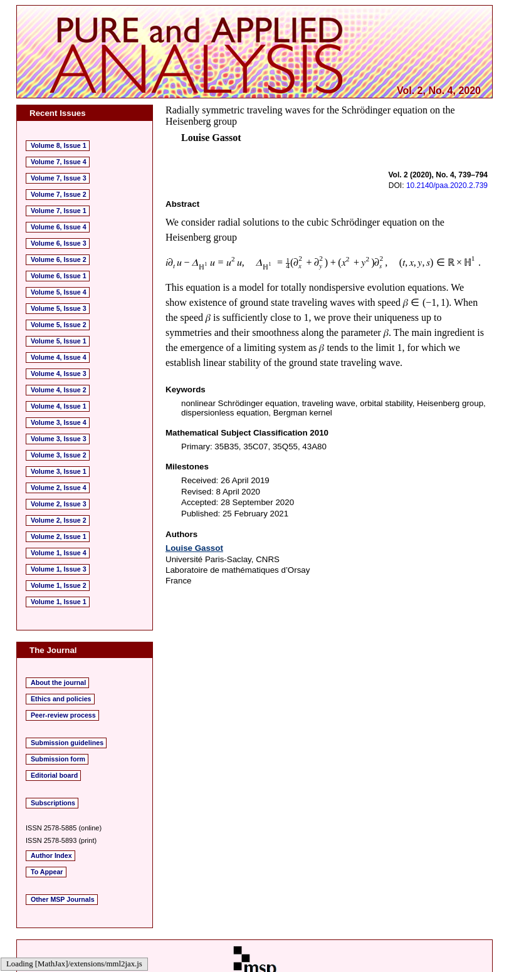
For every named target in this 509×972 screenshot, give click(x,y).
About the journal (58, 682)
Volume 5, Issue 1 (59, 341)
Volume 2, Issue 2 (59, 520)
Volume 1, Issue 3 (59, 569)
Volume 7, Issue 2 (59, 194)
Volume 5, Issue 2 (59, 324)
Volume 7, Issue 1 (59, 210)
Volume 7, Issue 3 (59, 178)
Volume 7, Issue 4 (59, 161)
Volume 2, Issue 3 (59, 504)
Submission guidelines (67, 742)
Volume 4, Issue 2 (59, 390)
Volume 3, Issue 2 (59, 455)
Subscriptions (53, 803)
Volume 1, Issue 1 (59, 601)
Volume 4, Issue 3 (59, 373)
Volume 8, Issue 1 (59, 145)
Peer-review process (63, 715)
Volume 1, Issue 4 (59, 553)
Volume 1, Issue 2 (59, 585)
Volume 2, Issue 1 (59, 536)
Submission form (58, 759)
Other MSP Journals (63, 899)
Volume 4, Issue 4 (59, 357)
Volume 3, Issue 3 (59, 438)
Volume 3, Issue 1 (59, 471)
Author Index (51, 855)
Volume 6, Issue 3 (59, 243)
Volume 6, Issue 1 (59, 276)
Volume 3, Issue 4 (59, 422)
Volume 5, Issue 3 (59, 308)
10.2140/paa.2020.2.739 (447, 185)
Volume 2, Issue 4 (59, 487)
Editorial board (54, 775)
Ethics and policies (61, 699)
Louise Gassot (194, 548)
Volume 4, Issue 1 (59, 406)
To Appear (47, 871)
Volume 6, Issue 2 (59, 259)
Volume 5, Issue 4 (59, 292)
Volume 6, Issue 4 (59, 227)
